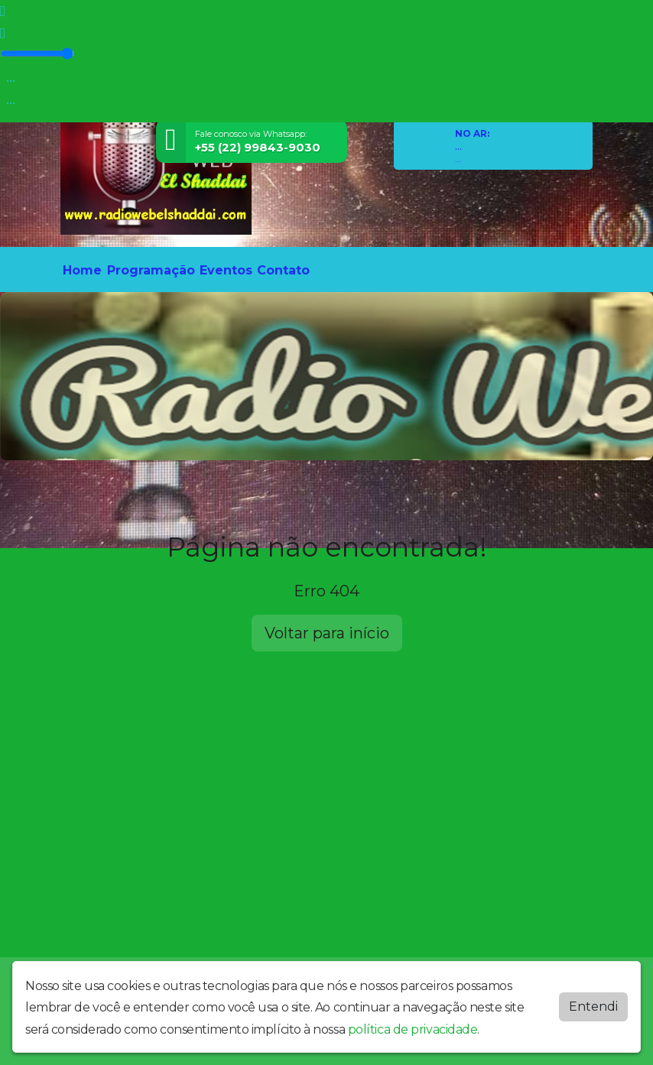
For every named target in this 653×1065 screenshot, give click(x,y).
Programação (151, 270)
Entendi (593, 1006)
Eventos (226, 270)
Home (82, 270)
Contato (283, 270)
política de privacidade (413, 1029)
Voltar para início (327, 633)
